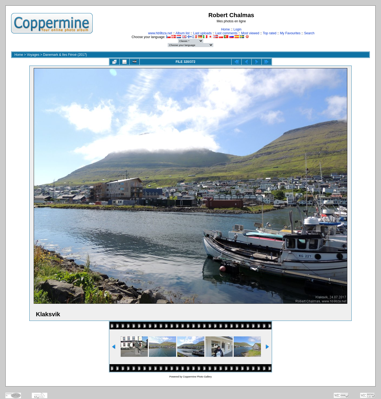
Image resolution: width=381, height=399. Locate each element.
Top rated (269, 33)
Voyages (33, 55)
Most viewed (250, 33)
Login (237, 29)
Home (225, 29)
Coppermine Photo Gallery (197, 376)
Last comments (226, 33)
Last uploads (202, 33)
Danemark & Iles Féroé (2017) (65, 55)
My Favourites (290, 33)
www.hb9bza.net (160, 33)
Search (309, 33)
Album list (183, 33)
